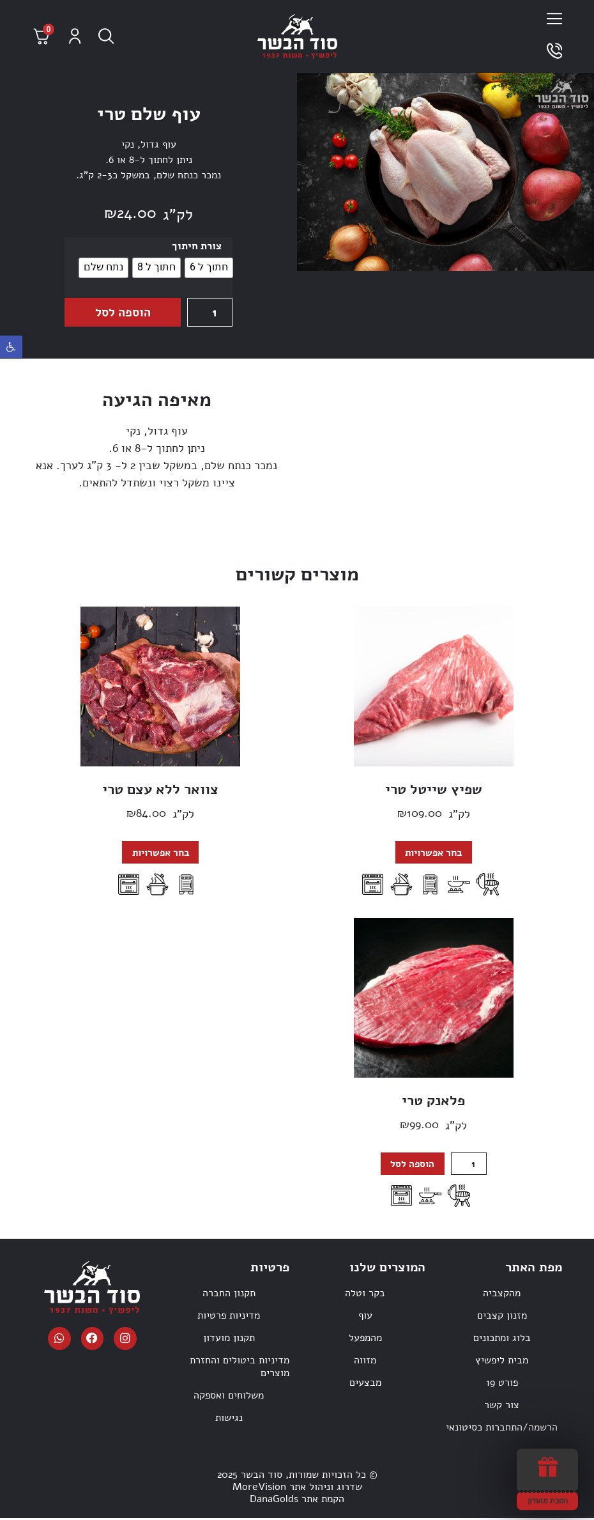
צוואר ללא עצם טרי (160, 789)
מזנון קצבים (502, 1316)
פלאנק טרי (433, 1101)
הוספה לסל (122, 312)
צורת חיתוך (197, 246)
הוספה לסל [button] (411, 1165)
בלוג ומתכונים (502, 1339)
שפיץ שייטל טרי (433, 789)
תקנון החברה (228, 1294)
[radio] (208, 267)
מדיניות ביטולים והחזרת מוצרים (239, 1368)
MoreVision (259, 1488)
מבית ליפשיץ (501, 1361)
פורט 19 (502, 1383)
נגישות (229, 1419)
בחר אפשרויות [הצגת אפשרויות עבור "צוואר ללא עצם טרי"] (161, 853)
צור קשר (501, 1406)
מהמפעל (365, 1339)
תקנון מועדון (229, 1339)
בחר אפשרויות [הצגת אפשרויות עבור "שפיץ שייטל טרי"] (433, 853)
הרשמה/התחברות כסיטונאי (502, 1428)
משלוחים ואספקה (229, 1396)
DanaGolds (274, 1500)
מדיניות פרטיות (228, 1316)
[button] (11, 347)
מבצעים (365, 1383)
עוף (365, 1316)
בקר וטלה (365, 1294)
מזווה (365, 1361)
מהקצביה (502, 1294)
